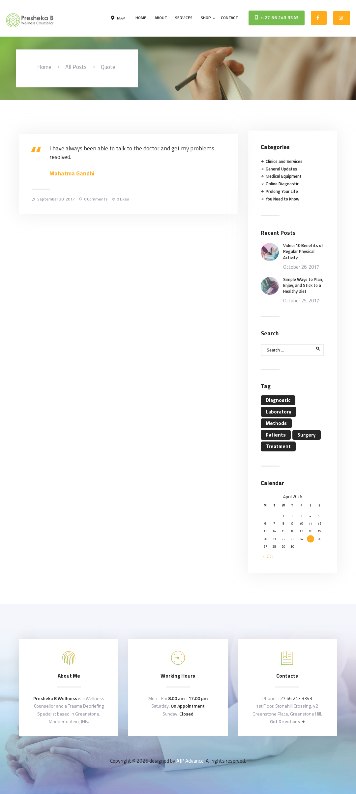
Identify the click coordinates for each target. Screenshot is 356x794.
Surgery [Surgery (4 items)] (306, 435)
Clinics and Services (284, 161)
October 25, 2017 (301, 300)
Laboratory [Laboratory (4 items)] (278, 411)
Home (44, 67)
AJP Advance (190, 761)
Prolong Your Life (282, 191)
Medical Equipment (284, 176)
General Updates (281, 169)
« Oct (268, 556)
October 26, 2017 (301, 267)
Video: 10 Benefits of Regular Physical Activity (303, 251)
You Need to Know (282, 199)
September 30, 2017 (56, 199)
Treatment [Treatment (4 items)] (278, 446)
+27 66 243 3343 (295, 698)
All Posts (76, 67)
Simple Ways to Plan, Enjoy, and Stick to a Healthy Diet (303, 285)
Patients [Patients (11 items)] (276, 435)
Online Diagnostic (282, 183)
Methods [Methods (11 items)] (276, 423)
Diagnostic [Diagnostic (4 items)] (278, 400)
